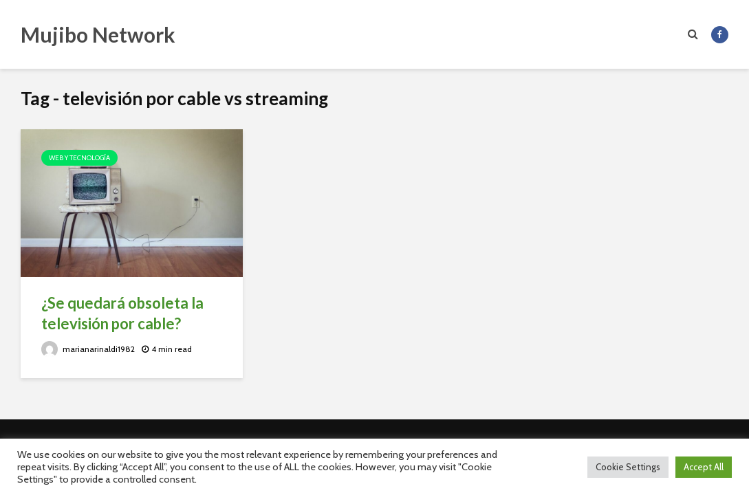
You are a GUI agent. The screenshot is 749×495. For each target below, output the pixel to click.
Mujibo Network (98, 34)
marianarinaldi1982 (88, 349)
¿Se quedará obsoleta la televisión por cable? (122, 313)
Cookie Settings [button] (628, 466)
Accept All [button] (704, 466)
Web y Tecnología (79, 157)
